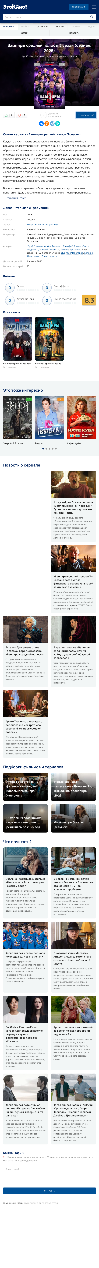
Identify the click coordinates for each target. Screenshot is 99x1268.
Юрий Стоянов (35, 246)
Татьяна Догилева (71, 249)
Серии (24, 33)
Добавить (50, 115)
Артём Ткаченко (53, 246)
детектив (32, 224)
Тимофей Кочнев (72, 246)
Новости (74, 33)
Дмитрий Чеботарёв (72, 252)
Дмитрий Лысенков (48, 249)
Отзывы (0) (43, 26)
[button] (43, 449)
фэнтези (53, 224)
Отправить (49, 1191)
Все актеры (49, 256)
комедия (43, 224)
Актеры (60, 26)
